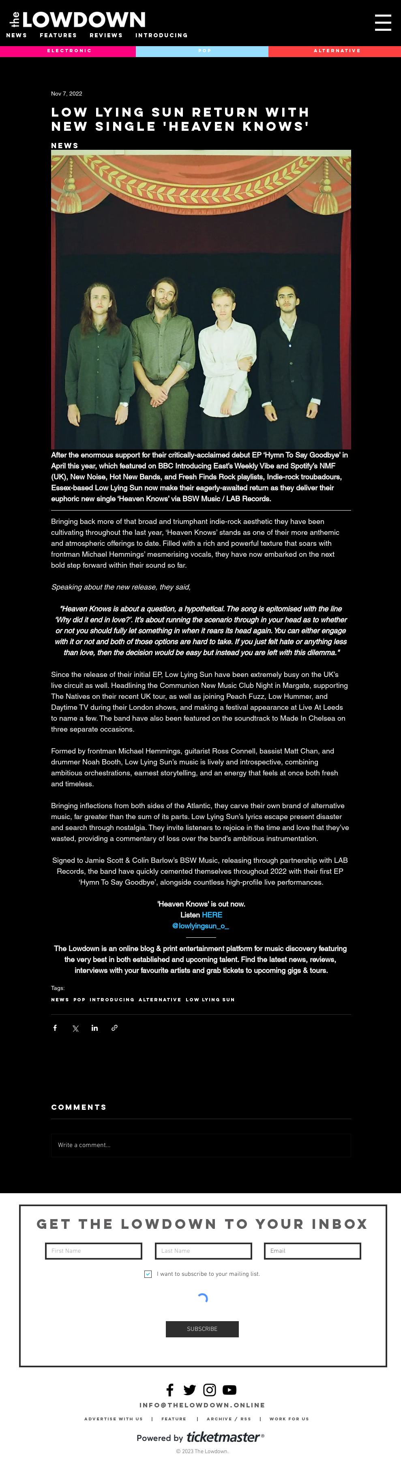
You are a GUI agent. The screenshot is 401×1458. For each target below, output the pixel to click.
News (60, 999)
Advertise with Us (113, 1419)
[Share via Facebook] (55, 1028)
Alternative (160, 999)
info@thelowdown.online (202, 1405)
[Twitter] (189, 1389)
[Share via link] (114, 1028)
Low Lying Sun (210, 999)
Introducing (112, 999)
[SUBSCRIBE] (202, 1329)
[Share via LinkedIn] (95, 1028)
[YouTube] (229, 1389)
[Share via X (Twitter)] (75, 1028)
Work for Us (291, 1419)
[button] (383, 23)
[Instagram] (209, 1389)
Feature (179, 1419)
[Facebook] (169, 1389)
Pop (79, 999)
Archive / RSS (231, 1419)
